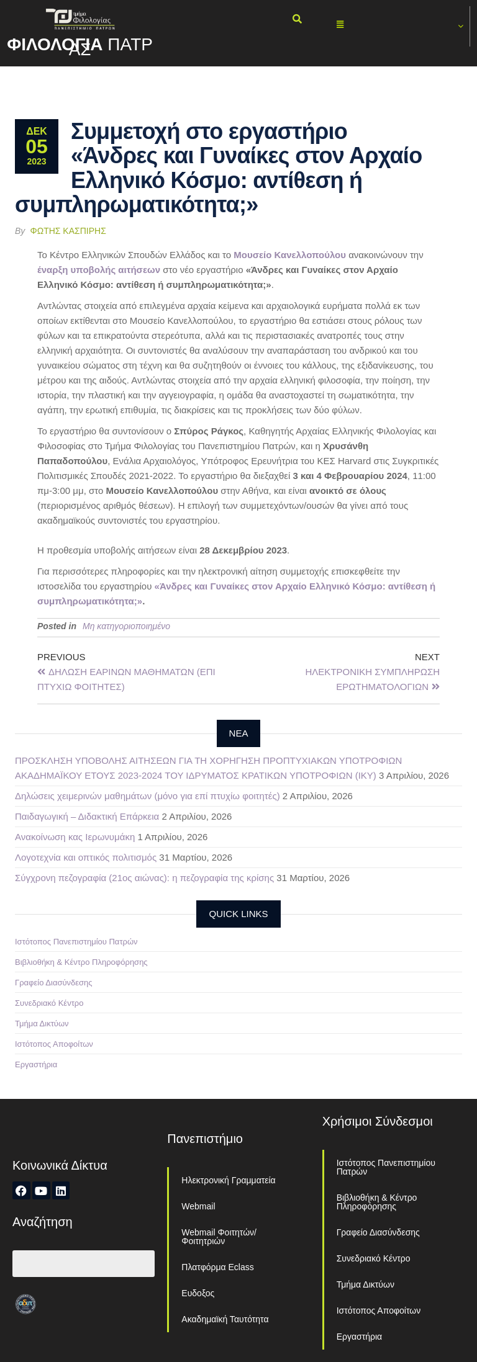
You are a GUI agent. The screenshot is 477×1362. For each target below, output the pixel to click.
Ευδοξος (197, 1293)
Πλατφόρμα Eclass (217, 1267)
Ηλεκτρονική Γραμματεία (228, 1180)
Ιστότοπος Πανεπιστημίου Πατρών (76, 941)
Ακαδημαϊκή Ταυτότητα (224, 1319)
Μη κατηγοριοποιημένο (126, 626)
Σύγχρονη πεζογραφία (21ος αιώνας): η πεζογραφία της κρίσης (144, 877)
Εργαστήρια (36, 1064)
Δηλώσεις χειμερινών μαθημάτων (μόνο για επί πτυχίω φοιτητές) (147, 796)
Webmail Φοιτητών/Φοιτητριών (219, 1236)
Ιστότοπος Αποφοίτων (54, 1044)
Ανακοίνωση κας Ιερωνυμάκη (75, 836)
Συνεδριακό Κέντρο (49, 1003)
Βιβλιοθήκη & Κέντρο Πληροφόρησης (81, 962)
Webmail (198, 1206)
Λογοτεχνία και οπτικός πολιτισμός (86, 857)
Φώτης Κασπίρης (68, 231)
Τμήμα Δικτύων (42, 1023)
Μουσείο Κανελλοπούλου (290, 254)
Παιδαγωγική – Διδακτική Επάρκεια (87, 816)
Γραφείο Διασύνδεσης (54, 982)
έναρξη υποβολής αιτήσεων (98, 269)
